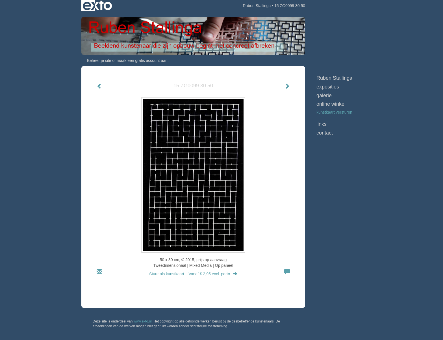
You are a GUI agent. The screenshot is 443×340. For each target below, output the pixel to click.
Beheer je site (99, 60)
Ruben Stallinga (257, 5)
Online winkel (331, 104)
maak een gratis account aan (142, 60)
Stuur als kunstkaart (193, 274)
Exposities (327, 87)
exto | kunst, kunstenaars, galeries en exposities (97, 5)
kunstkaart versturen (334, 112)
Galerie (324, 95)
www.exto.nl (143, 321)
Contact (324, 133)
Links (321, 124)
